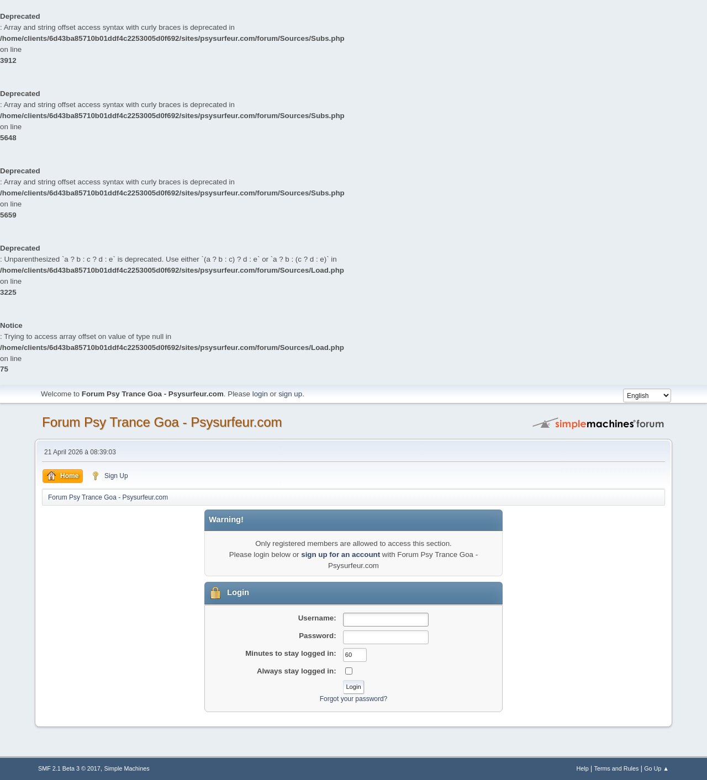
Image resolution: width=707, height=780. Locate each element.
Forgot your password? (354, 699)
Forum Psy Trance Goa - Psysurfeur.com (162, 422)
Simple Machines (127, 768)
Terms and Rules (616, 768)
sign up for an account (340, 554)
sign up (290, 394)
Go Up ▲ (656, 768)
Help (583, 768)
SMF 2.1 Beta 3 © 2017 (69, 768)
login (260, 394)
